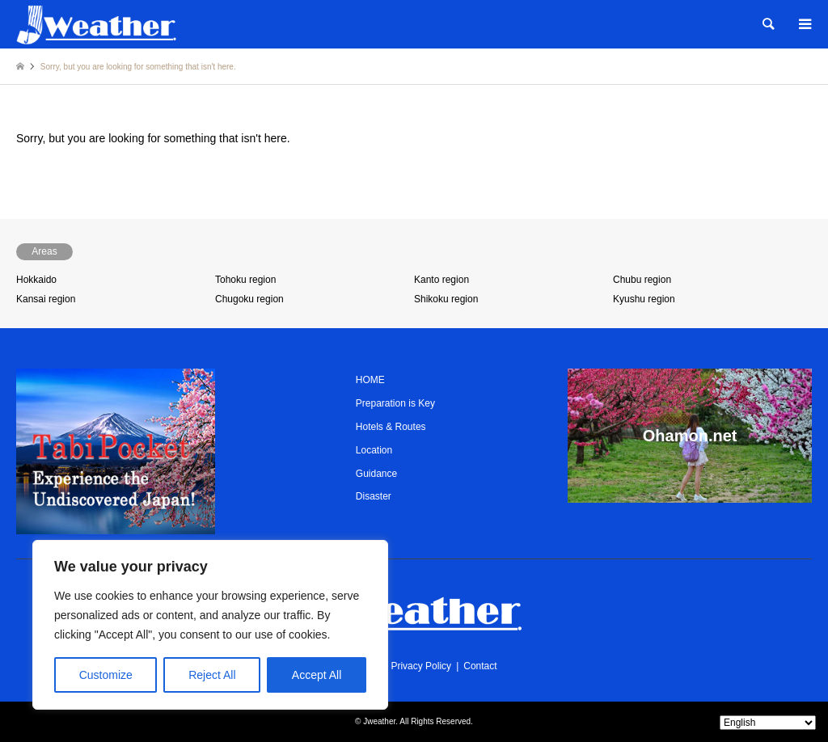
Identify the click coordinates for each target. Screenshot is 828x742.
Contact (479, 666)
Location (374, 450)
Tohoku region (245, 279)
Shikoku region (446, 299)
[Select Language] (768, 722)
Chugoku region (249, 299)
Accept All (316, 674)
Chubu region (642, 279)
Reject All (211, 674)
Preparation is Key (395, 403)
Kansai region (45, 299)
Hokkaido (36, 279)
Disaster (373, 496)
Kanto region (441, 279)
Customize (106, 674)
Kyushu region (644, 299)
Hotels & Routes (391, 426)
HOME (370, 380)
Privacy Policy (421, 666)
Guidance (376, 473)
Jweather (379, 721)
